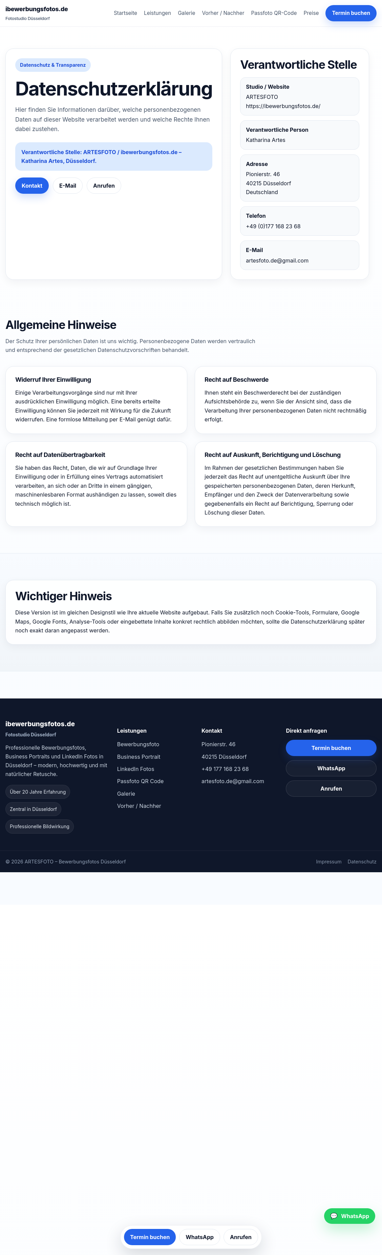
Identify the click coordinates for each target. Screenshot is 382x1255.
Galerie (186, 13)
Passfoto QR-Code (274, 13)
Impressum (328, 861)
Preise (311, 13)
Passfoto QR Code (140, 781)
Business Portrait (139, 756)
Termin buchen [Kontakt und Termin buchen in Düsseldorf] (331, 748)
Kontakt (32, 185)
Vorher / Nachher (223, 13)
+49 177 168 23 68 (225, 769)
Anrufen (104, 185)
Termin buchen (351, 13)
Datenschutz (362, 861)
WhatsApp (331, 768)
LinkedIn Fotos (135, 769)
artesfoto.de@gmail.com (277, 260)
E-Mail (67, 185)
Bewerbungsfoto (138, 744)
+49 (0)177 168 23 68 (273, 226)
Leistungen (157, 13)
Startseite (125, 13)
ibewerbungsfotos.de (36, 13)
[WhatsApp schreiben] (349, 1216)
